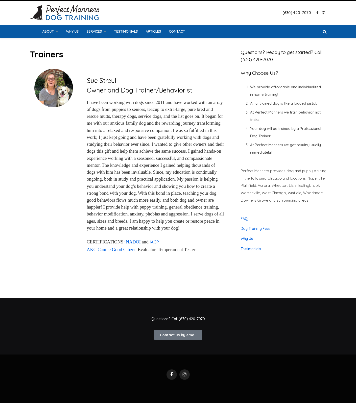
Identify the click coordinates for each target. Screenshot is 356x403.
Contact (177, 31)
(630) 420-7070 (192, 318)
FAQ (244, 218)
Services (94, 31)
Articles (153, 31)
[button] (178, 335)
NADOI (133, 241)
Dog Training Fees (255, 228)
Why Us (72, 31)
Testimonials (126, 31)
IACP (154, 241)
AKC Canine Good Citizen (112, 249)
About (48, 31)
